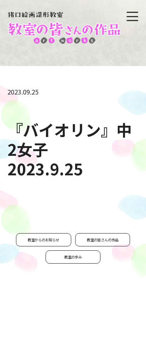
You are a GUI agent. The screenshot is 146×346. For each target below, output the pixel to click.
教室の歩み (73, 257)
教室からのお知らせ (43, 240)
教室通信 (124, 307)
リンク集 (122, 319)
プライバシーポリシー (78, 319)
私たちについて (87, 307)
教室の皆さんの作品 (102, 240)
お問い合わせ (29, 319)
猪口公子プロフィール (35, 307)
